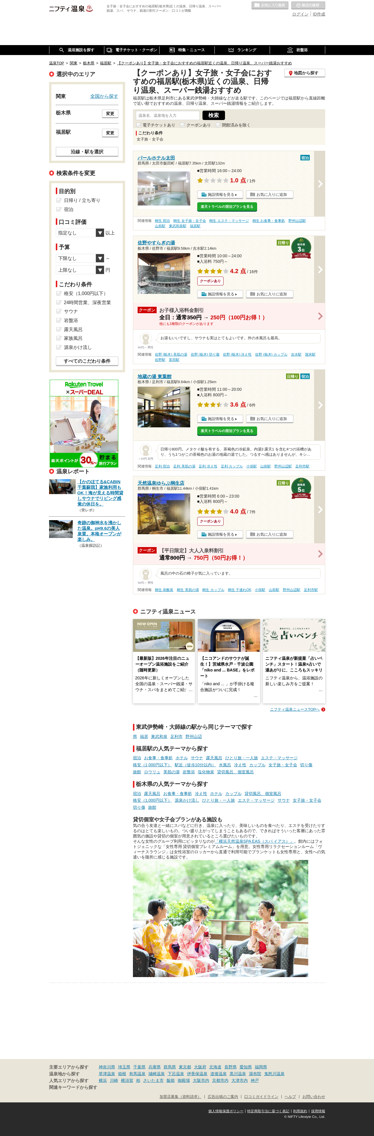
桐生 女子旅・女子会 (189, 221)
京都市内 (220, 1080)
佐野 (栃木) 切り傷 (205, 354)
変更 (110, 113)
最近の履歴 (308, 5)
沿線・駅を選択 (87, 151)
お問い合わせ (313, 1097)
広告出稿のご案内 (223, 1097)
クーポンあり (198, 125)
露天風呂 (214, 757)
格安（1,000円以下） (152, 765)
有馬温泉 (137, 1073)
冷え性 (240, 765)
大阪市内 (201, 1080)
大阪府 (200, 1067)
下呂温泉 (176, 1073)
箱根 (122, 1073)
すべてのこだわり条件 (87, 361)
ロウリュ (152, 772)
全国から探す (104, 96)
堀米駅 (310, 354)
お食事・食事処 (158, 757)
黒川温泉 (238, 1073)
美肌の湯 (171, 772)
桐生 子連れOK (239, 590)
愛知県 (246, 1067)
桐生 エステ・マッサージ (229, 221)
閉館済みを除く (236, 125)
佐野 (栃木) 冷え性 (237, 354)
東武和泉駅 (177, 226)
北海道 (215, 1067)
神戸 (255, 1080)
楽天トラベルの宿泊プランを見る (227, 207)
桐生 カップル (213, 590)
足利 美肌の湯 (184, 466)
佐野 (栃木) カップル (271, 354)
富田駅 (174, 360)
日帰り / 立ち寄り (82, 200)
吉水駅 (296, 354)
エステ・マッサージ (279, 757)
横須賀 (127, 1080)
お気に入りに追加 (272, 194)
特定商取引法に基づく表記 (268, 1111)
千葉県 (139, 1067)
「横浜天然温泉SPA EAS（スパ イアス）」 (254, 841)
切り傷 (306, 765)
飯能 (171, 1080)
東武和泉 (159, 736)
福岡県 (261, 1067)
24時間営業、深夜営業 (87, 302)
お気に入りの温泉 (270, 5)
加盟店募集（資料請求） (180, 1097)
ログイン (300, 14)
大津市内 (239, 1080)
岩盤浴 (189, 772)
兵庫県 (154, 1067)
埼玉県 (124, 1067)
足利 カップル (232, 466)
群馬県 (170, 1067)
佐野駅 (160, 360)
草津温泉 (107, 1073)
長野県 (230, 1067)
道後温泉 (218, 1073)
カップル (257, 765)
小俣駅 (251, 466)
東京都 (185, 1067)
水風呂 (225, 765)
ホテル (182, 757)
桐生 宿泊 (162, 221)
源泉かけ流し (187, 800)
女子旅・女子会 (283, 765)
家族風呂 (73, 338)
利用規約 (300, 1111)
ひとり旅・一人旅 (241, 757)
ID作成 (319, 14)
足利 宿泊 (162, 466)
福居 (144, 736)
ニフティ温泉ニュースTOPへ (295, 709)
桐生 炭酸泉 (164, 590)
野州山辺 (194, 736)
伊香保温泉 (197, 1073)
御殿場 (184, 1080)
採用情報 (318, 1111)
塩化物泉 (206, 772)
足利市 (176, 736)
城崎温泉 (156, 1073)
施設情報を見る (221, 194)
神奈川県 (107, 1067)
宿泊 (137, 757)
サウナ (197, 757)
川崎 (114, 1080)
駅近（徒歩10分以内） (195, 765)
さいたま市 (153, 1080)
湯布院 (255, 1073)
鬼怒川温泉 (274, 1073)
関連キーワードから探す (73, 1087)
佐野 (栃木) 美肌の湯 (171, 354)
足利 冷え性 (208, 466)
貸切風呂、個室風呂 (235, 772)
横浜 (103, 1080)
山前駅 (160, 226)
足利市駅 (302, 466)
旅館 (137, 772)
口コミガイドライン (261, 1097)
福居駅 (195, 226)
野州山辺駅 (297, 221)
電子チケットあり (159, 125)
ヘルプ (290, 1097)
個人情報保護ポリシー (225, 1111)
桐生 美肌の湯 (188, 590)
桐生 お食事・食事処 (268, 221)
